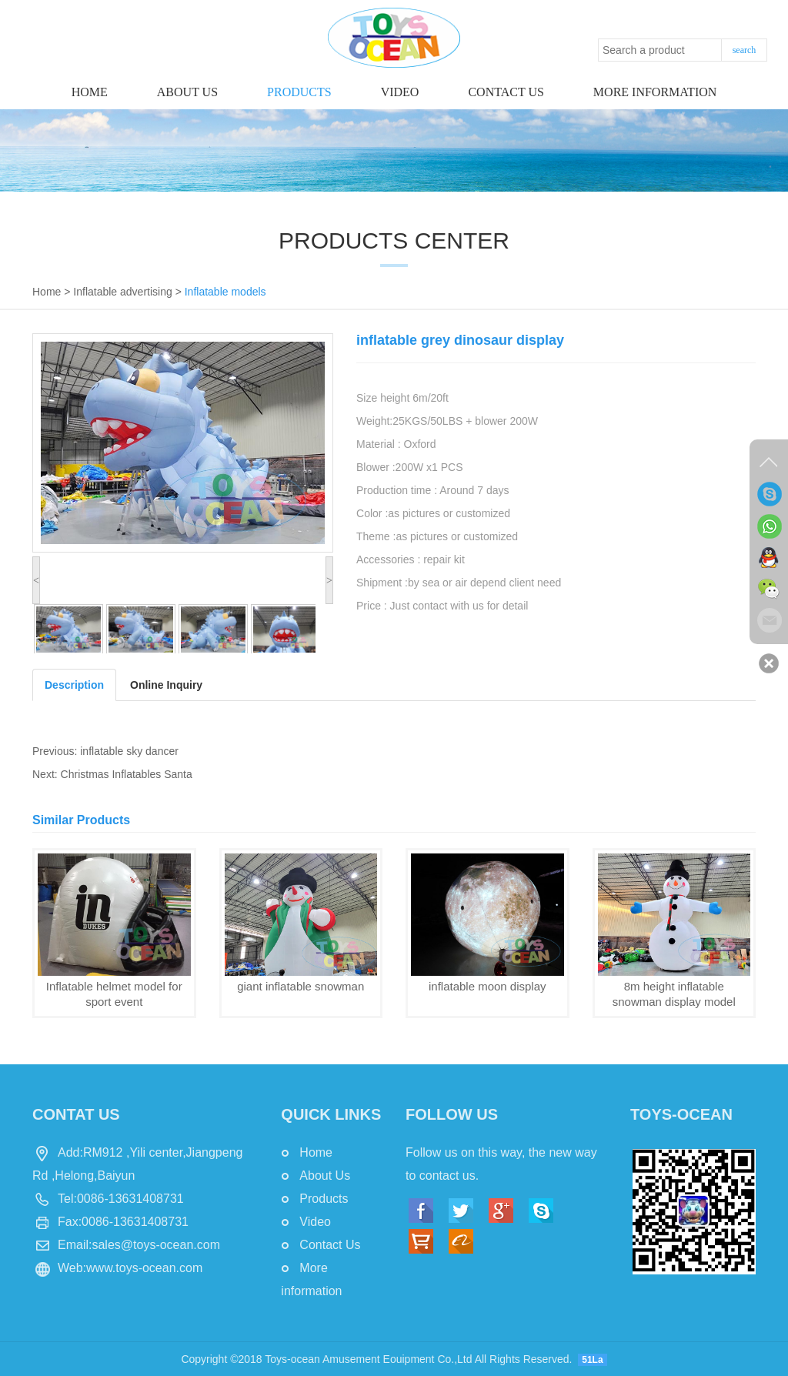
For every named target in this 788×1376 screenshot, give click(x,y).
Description (74, 685)
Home (90, 92)
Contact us (505, 92)
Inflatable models (225, 292)
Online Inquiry (166, 685)
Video (400, 92)
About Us (187, 92)
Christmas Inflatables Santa (126, 774)
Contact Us (329, 1244)
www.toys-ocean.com (144, 1267)
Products (299, 92)
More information (654, 92)
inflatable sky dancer (129, 751)
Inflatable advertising (122, 292)
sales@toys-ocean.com (156, 1244)
